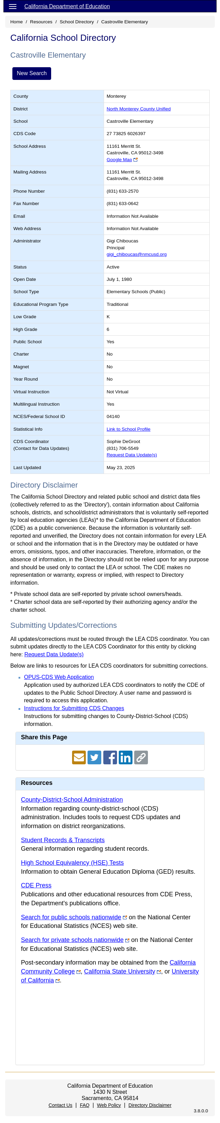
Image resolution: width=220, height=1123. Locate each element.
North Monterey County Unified (139, 108)
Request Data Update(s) (132, 454)
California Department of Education (67, 6)
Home (16, 21)
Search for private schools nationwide (72, 939)
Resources (41, 21)
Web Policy (109, 1105)
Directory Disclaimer (149, 1105)
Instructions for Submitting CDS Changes (74, 708)
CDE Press (36, 885)
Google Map (119, 159)
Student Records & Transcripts (63, 840)
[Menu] (12, 6)
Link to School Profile (129, 429)
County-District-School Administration (72, 799)
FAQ (85, 1105)
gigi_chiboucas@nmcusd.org (137, 254)
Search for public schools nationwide (71, 917)
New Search (32, 73)
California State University (119, 971)
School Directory (77, 21)
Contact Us (60, 1105)
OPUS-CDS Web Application (59, 677)
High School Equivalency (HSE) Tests (72, 862)
